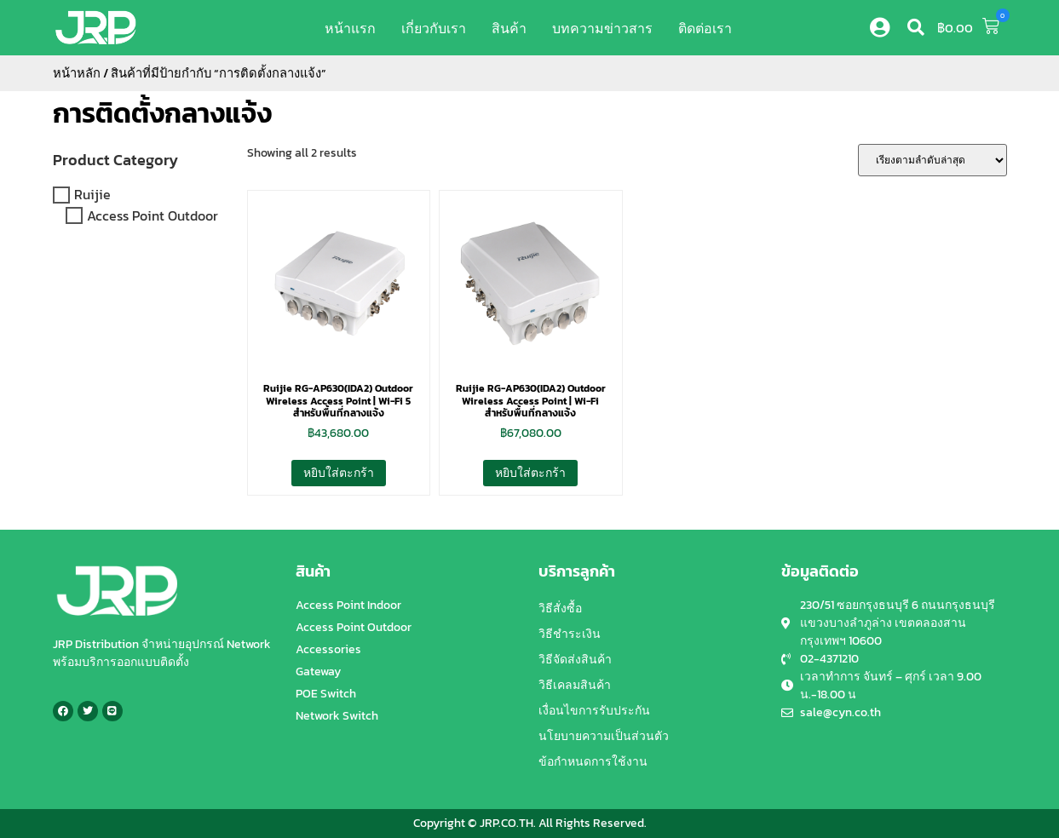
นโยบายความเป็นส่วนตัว (603, 736)
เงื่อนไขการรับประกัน (594, 711)
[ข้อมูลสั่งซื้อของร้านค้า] (932, 160)
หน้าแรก (350, 28)
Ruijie (92, 195)
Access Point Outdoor (152, 215)
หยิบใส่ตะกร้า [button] (338, 473)
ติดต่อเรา (705, 28)
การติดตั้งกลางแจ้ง (162, 113)
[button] (915, 27)
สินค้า (509, 28)
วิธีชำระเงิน (569, 634)
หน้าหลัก (77, 73)
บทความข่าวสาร (602, 28)
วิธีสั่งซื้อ (560, 608)
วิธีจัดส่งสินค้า (575, 660)
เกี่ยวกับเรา (433, 28)
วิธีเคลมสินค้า (574, 685)
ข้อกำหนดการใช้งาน (592, 762)
